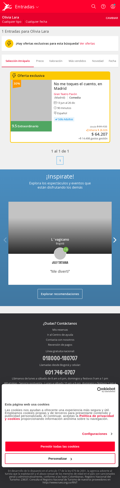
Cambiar (112, 18)
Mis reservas (60, 330)
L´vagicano (60, 239)
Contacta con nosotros (60, 340)
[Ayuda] (103, 6)
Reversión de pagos (60, 345)
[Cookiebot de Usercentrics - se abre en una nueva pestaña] (97, 390)
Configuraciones (94, 433)
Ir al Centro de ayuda (60, 335)
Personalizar (60, 458)
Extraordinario (28, 126)
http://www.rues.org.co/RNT (60, 482)
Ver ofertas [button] (87, 43)
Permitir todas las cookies (60, 446)
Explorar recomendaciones (60, 294)
